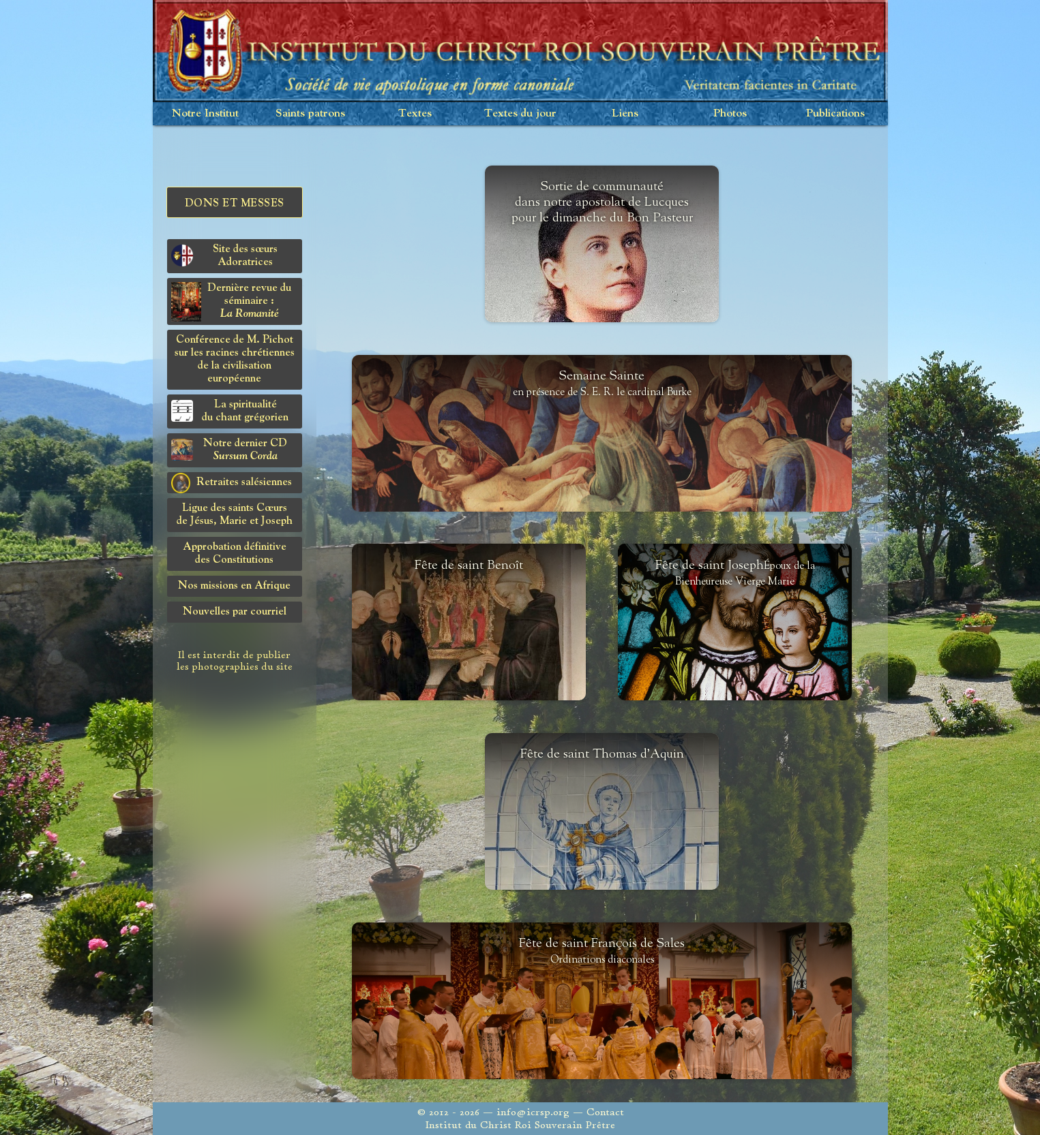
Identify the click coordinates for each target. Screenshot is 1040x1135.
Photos (730, 113)
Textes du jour (520, 113)
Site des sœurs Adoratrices (224, 256)
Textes (415, 113)
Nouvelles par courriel (234, 611)
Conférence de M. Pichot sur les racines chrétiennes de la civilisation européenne (235, 359)
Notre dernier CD (229, 450)
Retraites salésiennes (231, 483)
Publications (835, 113)
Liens (625, 113)
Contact (605, 1112)
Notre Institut (205, 113)
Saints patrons (310, 113)
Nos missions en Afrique (234, 585)
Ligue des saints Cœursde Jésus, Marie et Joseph (235, 515)
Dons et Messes (234, 203)
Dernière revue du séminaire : (231, 302)
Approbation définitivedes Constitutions (234, 553)
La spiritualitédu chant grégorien (230, 411)
